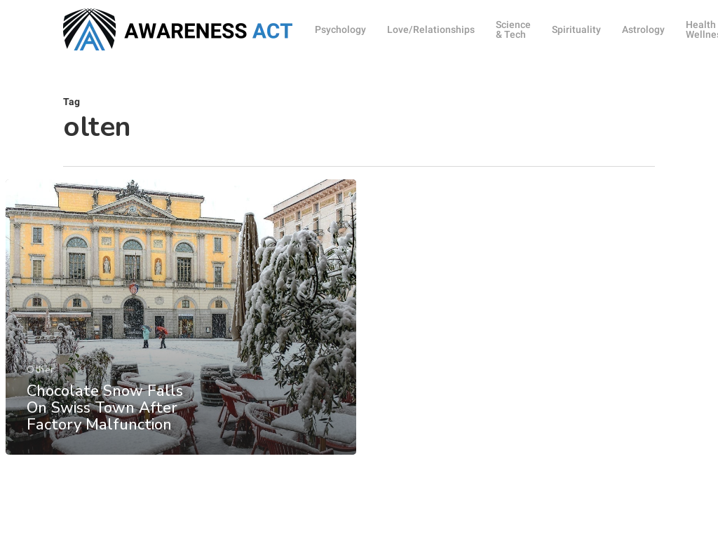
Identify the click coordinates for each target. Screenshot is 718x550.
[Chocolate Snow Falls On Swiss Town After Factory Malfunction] (181, 324)
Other (41, 376)
